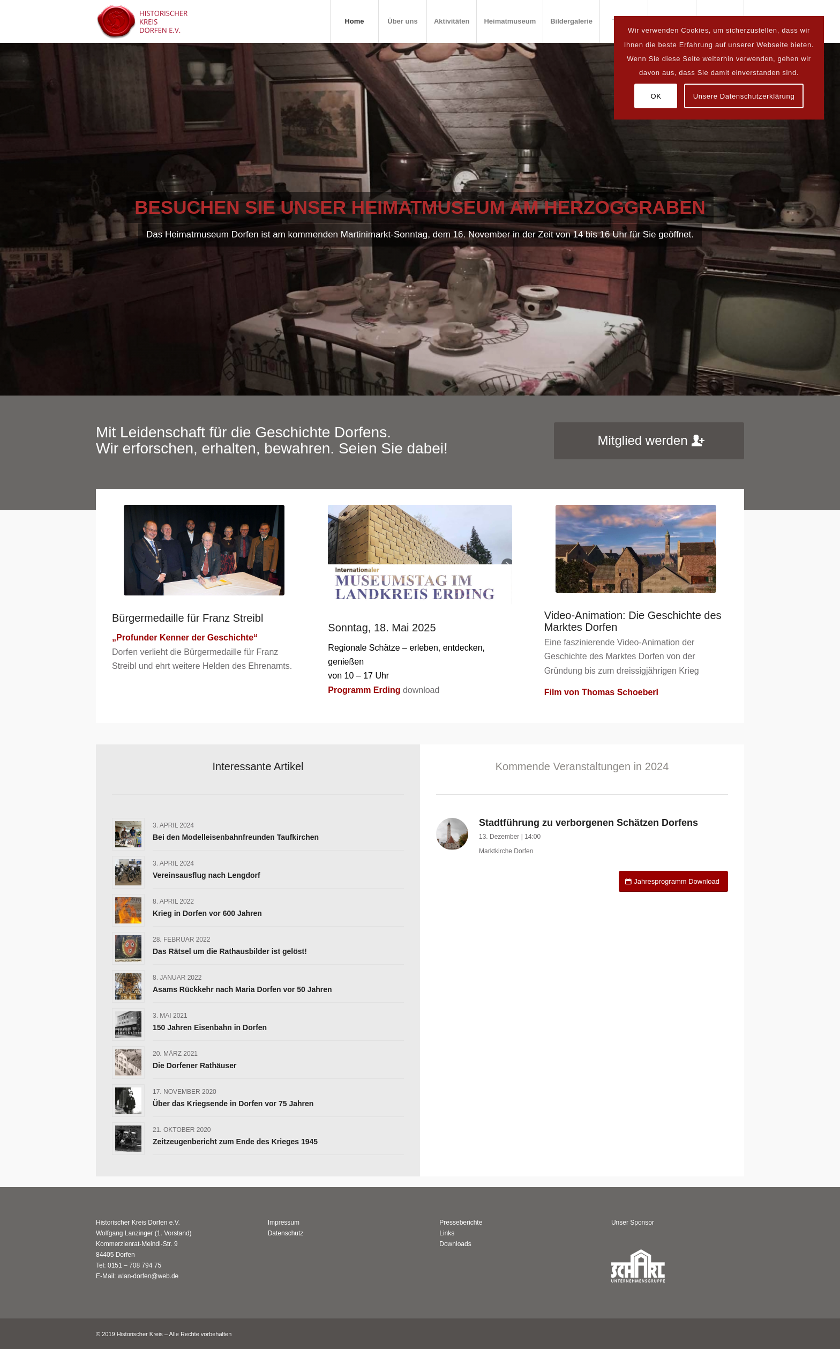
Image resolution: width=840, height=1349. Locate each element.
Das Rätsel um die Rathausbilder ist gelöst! (230, 951)
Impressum (283, 1222)
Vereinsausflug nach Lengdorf (206, 875)
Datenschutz (286, 1233)
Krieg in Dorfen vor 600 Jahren (207, 913)
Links (446, 1233)
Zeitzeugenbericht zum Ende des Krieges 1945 (235, 1141)
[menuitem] (354, 21)
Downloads (455, 1244)
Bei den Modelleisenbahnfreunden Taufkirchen (236, 837)
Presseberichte (460, 1222)
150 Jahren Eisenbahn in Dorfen (210, 1027)
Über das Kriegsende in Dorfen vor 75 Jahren (233, 1103)
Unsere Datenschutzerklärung (744, 96)
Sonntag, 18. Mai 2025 (382, 627)
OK (655, 96)
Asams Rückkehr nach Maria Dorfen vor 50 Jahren (242, 989)
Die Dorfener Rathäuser (194, 1065)
